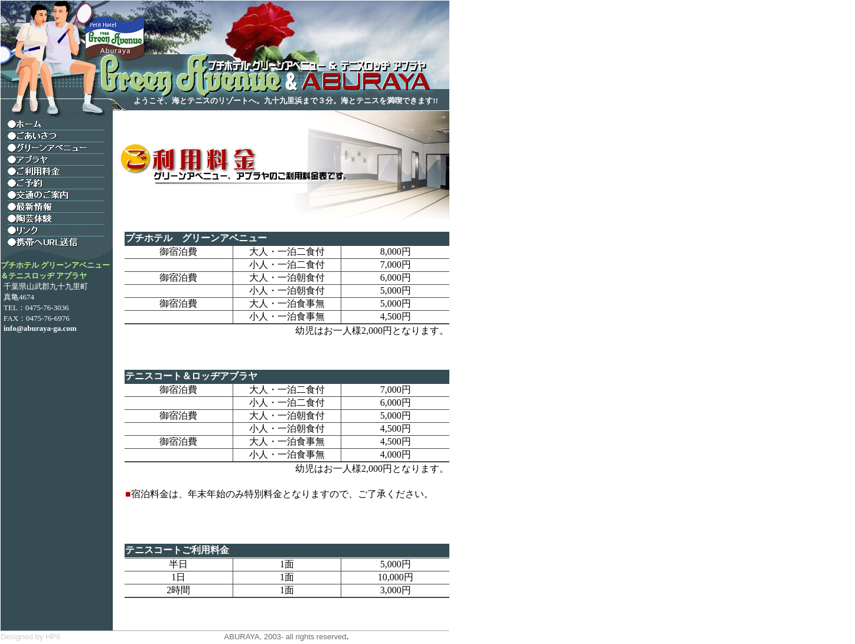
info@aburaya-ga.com (40, 328)
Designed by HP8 (30, 636)
